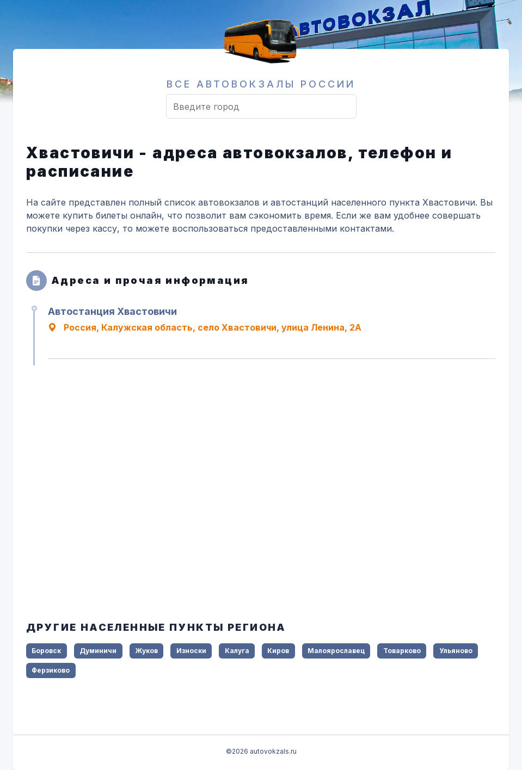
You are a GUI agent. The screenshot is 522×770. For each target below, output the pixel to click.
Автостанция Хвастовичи (112, 311)
